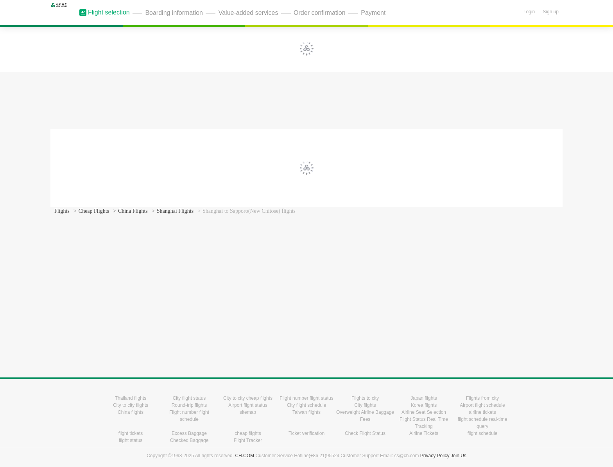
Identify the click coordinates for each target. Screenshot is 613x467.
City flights (365, 405)
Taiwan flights (306, 412)
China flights (130, 412)
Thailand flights (131, 398)
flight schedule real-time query (482, 423)
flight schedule (483, 433)
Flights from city (482, 398)
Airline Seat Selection (423, 412)
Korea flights (424, 405)
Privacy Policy (435, 455)
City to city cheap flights (247, 398)
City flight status (189, 398)
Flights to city (365, 398)
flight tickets (130, 433)
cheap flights (248, 433)
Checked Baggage (189, 440)
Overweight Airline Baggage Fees (365, 416)
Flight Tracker (248, 440)
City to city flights (130, 405)
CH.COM (244, 455)
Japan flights (423, 398)
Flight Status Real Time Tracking (424, 423)
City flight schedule (306, 405)
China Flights (133, 211)
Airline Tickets (423, 433)
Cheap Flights (94, 211)
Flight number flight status (306, 398)
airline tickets (482, 412)
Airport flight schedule (482, 405)
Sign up (551, 11)
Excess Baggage (189, 433)
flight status (131, 440)
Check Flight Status (365, 433)
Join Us (458, 455)
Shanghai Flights (175, 211)
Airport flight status (247, 405)
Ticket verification (306, 433)
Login (529, 11)
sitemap (248, 412)
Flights (62, 211)
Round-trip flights (189, 405)
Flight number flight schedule (189, 416)
